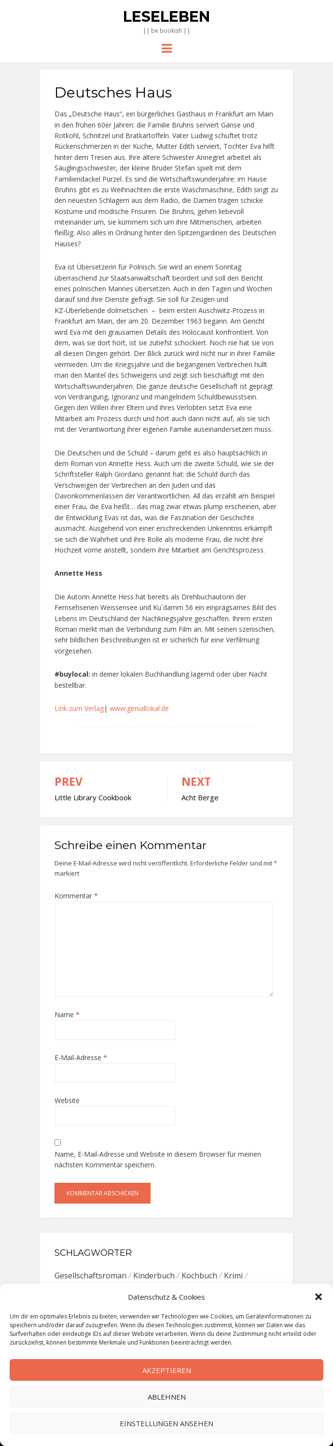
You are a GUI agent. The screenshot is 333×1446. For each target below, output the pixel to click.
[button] (318, 1297)
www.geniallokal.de (139, 708)
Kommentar (76, 895)
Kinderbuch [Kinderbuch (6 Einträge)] (154, 1275)
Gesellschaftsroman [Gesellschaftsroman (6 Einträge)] (90, 1275)
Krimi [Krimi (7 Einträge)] (233, 1275)
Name (67, 1014)
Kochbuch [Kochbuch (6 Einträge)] (199, 1275)
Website (67, 1100)
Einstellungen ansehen (166, 1423)
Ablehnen (167, 1397)
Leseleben (166, 17)
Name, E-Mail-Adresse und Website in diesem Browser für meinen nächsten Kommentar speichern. (158, 1159)
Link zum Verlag (79, 708)
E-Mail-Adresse (81, 1057)
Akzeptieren (166, 1370)
